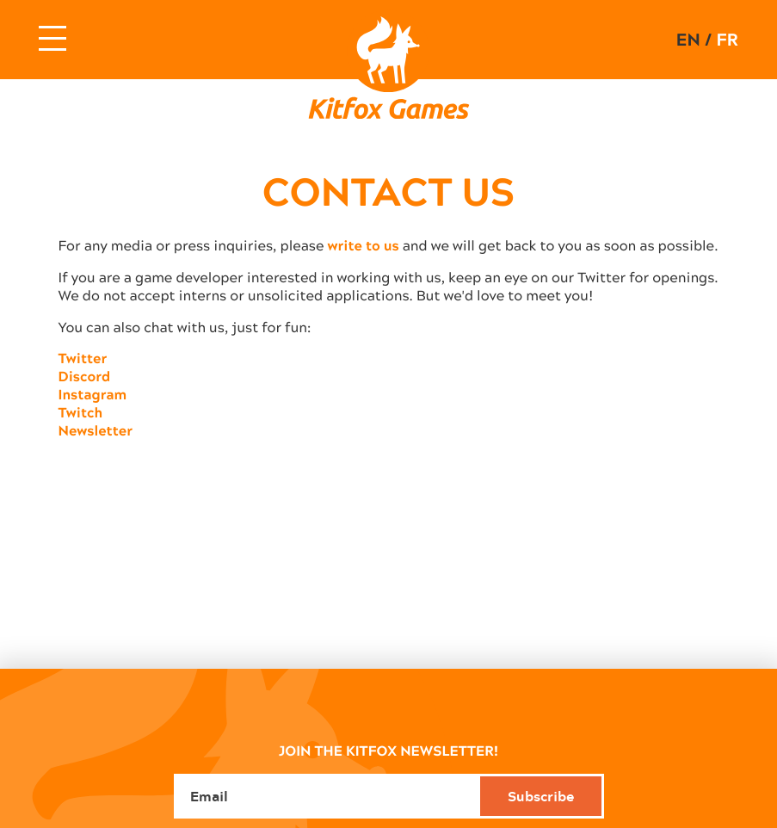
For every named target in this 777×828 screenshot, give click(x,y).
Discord (85, 377)
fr (726, 39)
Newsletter (96, 431)
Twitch (81, 413)
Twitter (83, 358)
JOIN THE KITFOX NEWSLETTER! (388, 750)
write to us (363, 246)
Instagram (93, 395)
